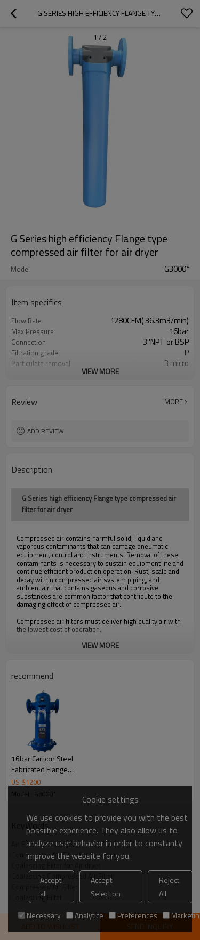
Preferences (133, 915)
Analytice (84, 915)
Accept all (50, 886)
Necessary (39, 915)
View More (100, 371)
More (173, 401)
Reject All (169, 886)
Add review (45, 431)
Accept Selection (106, 886)
